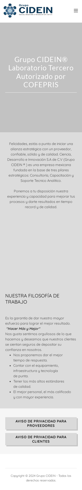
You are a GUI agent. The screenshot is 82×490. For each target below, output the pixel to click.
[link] (27, 10)
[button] (76, 10)
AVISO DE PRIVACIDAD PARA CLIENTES (41, 439)
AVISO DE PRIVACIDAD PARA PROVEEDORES (41, 423)
